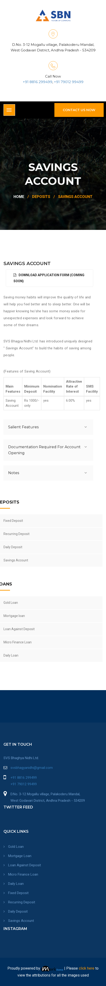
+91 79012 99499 (68, 82)
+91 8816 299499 (37, 82)
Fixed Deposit (16, 893)
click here (86, 968)
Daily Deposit (15, 911)
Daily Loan (13, 884)
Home (18, 196)
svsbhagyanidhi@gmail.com (31, 768)
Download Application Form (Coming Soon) (48, 278)
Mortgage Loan (17, 856)
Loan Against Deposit (22, 865)
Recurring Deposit (19, 902)
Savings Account (18, 921)
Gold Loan (13, 847)
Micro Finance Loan (20, 874)
